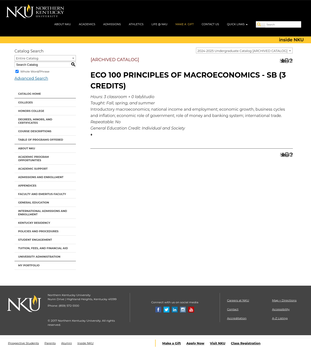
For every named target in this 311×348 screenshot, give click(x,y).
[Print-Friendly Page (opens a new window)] (286, 61)
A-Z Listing (280, 318)
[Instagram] (183, 309)
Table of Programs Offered (40, 139)
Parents (50, 343)
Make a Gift (171, 343)
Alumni (66, 343)
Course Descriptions (34, 131)
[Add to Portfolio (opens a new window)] (282, 61)
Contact (233, 309)
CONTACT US (210, 24)
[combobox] (244, 50)
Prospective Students (23, 343)
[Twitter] (166, 309)
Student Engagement (35, 239)
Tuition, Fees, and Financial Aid (43, 248)
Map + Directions (284, 300)
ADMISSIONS (112, 24)
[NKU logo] (35, 12)
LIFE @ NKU (160, 24)
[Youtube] (191, 309)
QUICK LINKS (237, 24)
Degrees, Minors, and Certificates (35, 121)
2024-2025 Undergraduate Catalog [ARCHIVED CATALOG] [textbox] (242, 51)
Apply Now (195, 343)
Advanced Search (31, 78)
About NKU (26, 148)
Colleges (25, 102)
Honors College (31, 111)
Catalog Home (29, 93)
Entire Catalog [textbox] (27, 58)
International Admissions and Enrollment (42, 212)
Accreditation (237, 318)
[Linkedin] (175, 309)
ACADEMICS (87, 24)
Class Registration (245, 343)
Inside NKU (85, 343)
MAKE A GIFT (184, 24)
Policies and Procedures (38, 231)
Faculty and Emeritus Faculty (42, 194)
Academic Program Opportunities (33, 158)
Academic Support (33, 168)
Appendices (27, 185)
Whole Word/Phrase (35, 71)
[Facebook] (158, 309)
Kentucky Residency (34, 223)
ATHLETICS (136, 24)
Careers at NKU (238, 300)
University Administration (39, 256)
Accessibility (281, 309)
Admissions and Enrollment (41, 177)
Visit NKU (217, 343)
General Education (33, 202)
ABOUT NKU (62, 24)
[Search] (261, 24)
